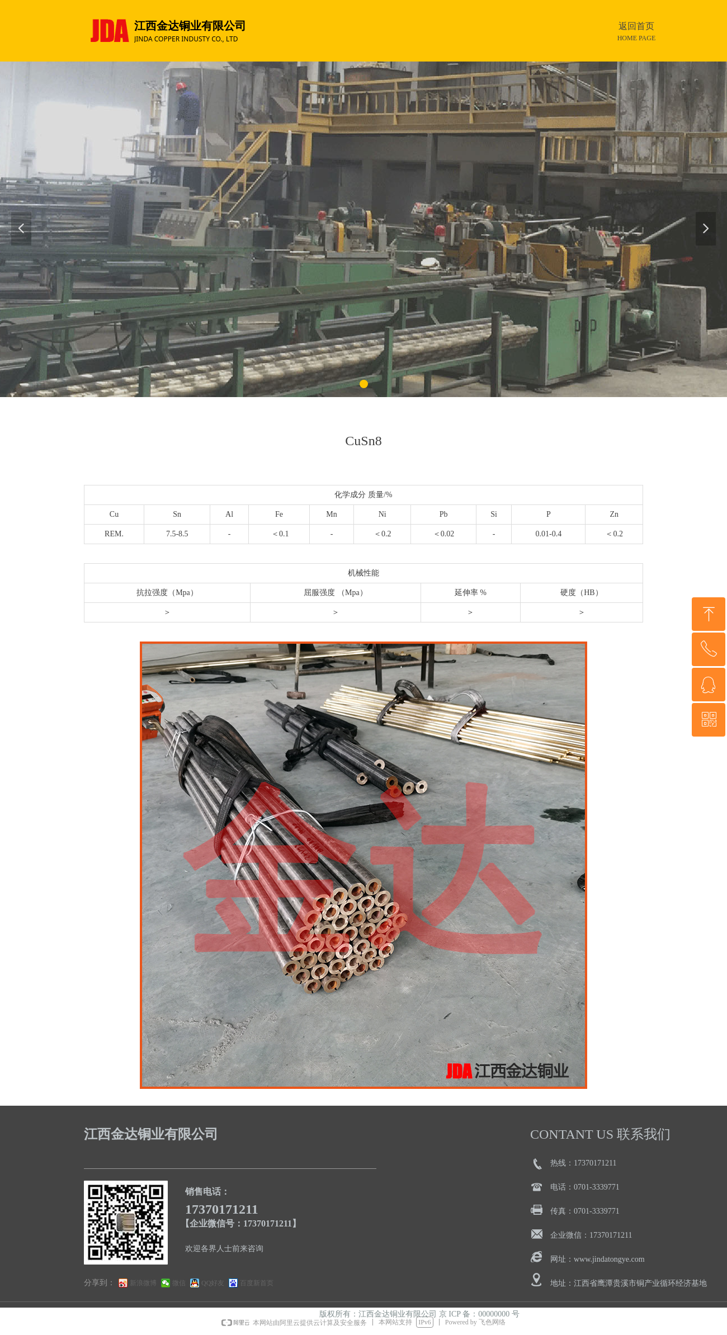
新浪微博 (143, 1283)
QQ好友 (212, 1283)
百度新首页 (256, 1283)
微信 (179, 1283)
